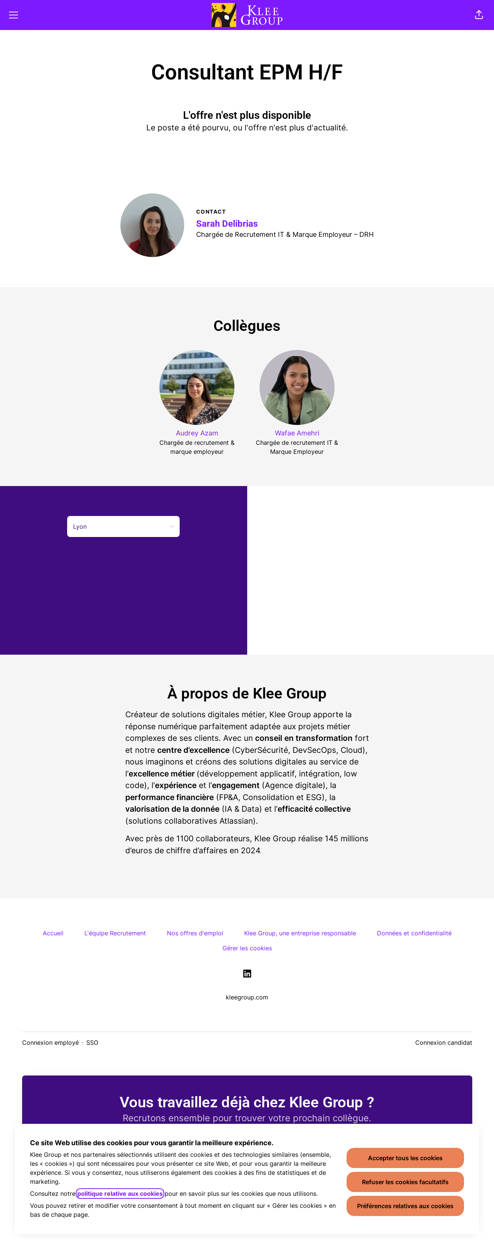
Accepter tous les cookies (405, 1158)
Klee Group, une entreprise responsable (300, 933)
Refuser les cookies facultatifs (405, 1182)
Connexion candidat (443, 1042)
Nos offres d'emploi (195, 933)
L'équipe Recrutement (115, 933)
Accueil (53, 933)
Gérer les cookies (247, 948)
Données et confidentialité (414, 933)
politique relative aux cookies (120, 1193)
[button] (478, 14)
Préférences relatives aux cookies (405, 1206)
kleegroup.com (247, 997)
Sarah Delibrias (227, 223)
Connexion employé (50, 1042)
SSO (92, 1042)
